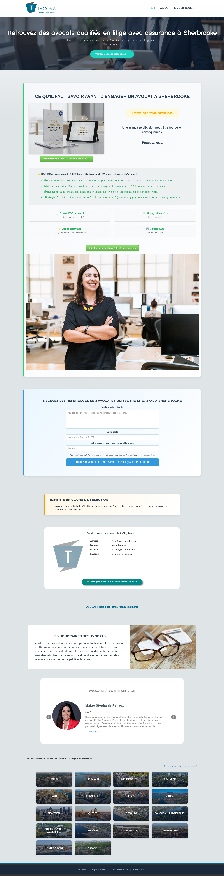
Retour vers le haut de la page (181, 766)
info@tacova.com (120, 870)
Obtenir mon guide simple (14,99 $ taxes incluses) (66, 159)
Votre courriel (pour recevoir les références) (112, 443)
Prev (48, 717)
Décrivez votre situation (112, 407)
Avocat (164, 8)
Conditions (81, 870)
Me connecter (184, 8)
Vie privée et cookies (99, 870)
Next (173, 717)
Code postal (112, 432)
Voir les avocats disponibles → (112, 54)
